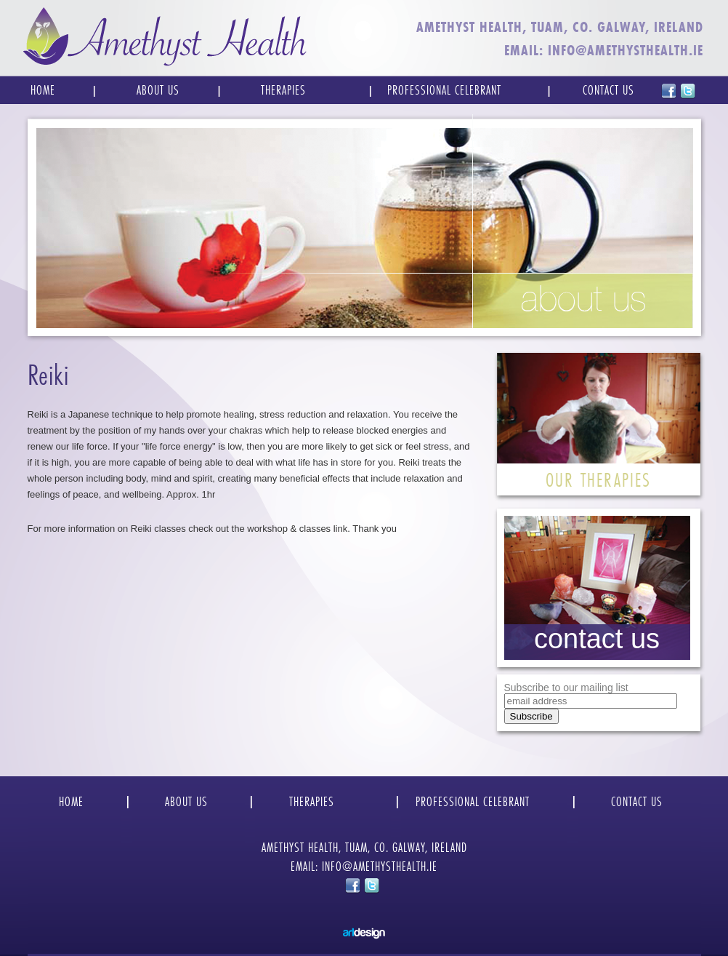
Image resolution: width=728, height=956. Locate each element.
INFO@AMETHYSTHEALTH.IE (625, 50)
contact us (597, 639)
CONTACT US (637, 801)
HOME (71, 801)
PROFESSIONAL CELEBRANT (473, 801)
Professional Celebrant (444, 90)
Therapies (283, 90)
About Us (158, 90)
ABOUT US (186, 801)
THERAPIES (311, 801)
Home (43, 90)
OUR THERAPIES (598, 480)
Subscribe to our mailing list (566, 687)
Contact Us (608, 90)
